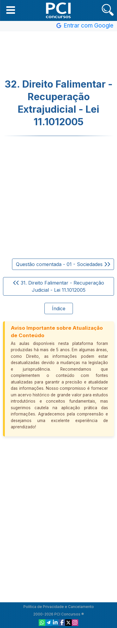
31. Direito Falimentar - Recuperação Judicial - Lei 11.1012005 (58, 286)
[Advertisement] (58, 55)
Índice (58, 308)
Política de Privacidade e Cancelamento (58, 606)
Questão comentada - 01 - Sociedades (63, 264)
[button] (11, 10)
